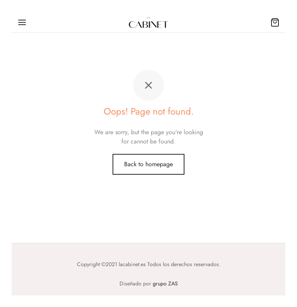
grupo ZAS (165, 283)
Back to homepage (148, 164)
